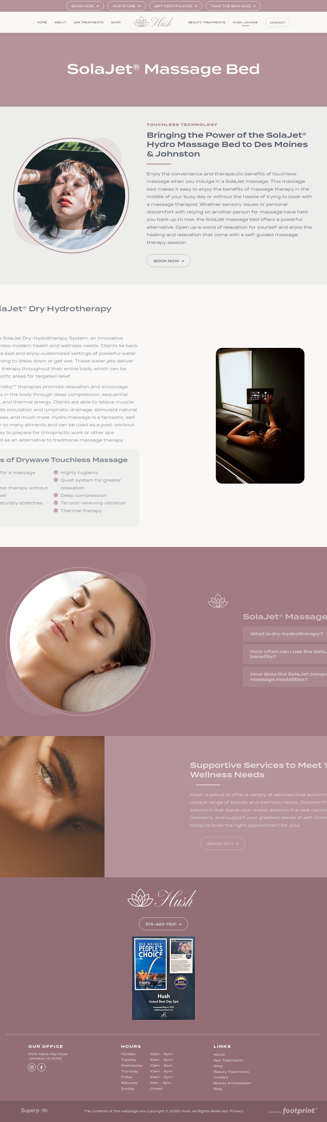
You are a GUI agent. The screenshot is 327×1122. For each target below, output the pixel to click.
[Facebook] (41, 1067)
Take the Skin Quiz (233, 6)
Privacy (236, 1111)
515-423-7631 (163, 924)
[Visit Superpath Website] (34, 1111)
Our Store (126, 6)
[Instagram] (32, 1067)
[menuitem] (42, 22)
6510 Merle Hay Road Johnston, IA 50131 (48, 1056)
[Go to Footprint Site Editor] (293, 1111)
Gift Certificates (175, 6)
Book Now (85, 6)
